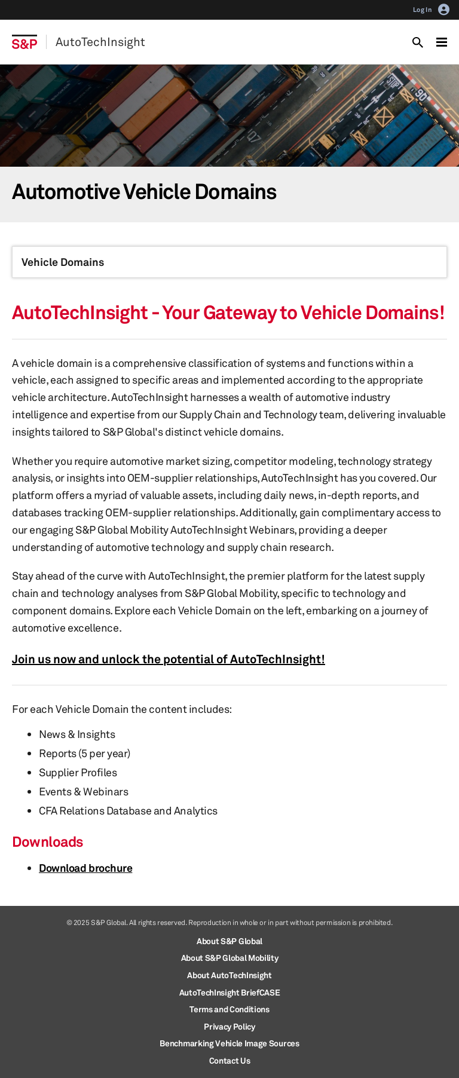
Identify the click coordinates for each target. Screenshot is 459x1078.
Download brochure (85, 867)
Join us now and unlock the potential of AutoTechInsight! (168, 658)
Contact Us (229, 1060)
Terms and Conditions (229, 1009)
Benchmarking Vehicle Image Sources (229, 1043)
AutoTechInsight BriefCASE (229, 992)
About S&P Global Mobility (230, 958)
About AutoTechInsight (229, 975)
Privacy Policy (229, 1026)
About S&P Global (229, 941)
